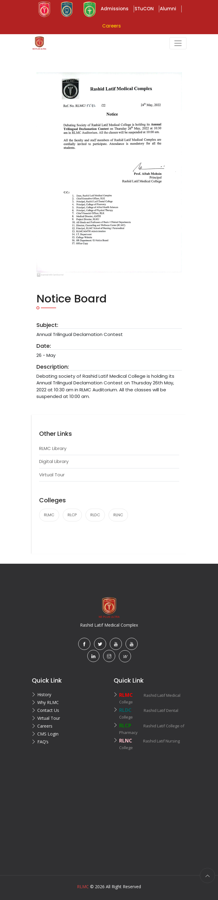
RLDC (95, 515)
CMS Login (48, 734)
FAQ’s (43, 742)
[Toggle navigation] (177, 43)
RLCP (72, 515)
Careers (44, 726)
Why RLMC (48, 702)
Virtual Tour (52, 474)
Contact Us (48, 710)
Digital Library (54, 461)
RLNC (118, 515)
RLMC (49, 515)
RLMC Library (52, 448)
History (44, 694)
